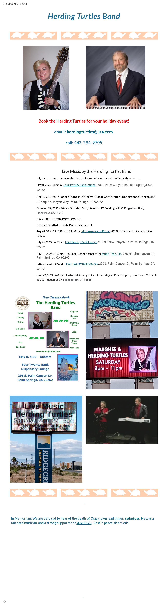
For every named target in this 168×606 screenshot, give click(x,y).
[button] (4, 601)
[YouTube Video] (46, 556)
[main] (84, 16)
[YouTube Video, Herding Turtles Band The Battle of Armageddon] (122, 556)
